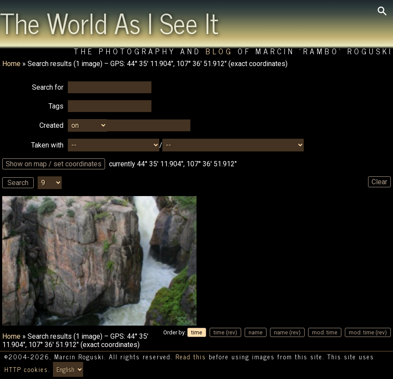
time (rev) (225, 332)
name (255, 332)
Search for (47, 87)
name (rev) (287, 332)
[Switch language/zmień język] (68, 369)
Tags (56, 106)
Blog (219, 51)
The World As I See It (109, 22)
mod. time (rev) (367, 332)
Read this (190, 356)
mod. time (325, 332)
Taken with (47, 145)
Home (11, 64)
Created (51, 125)
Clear (379, 182)
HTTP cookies (26, 369)
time (197, 332)
